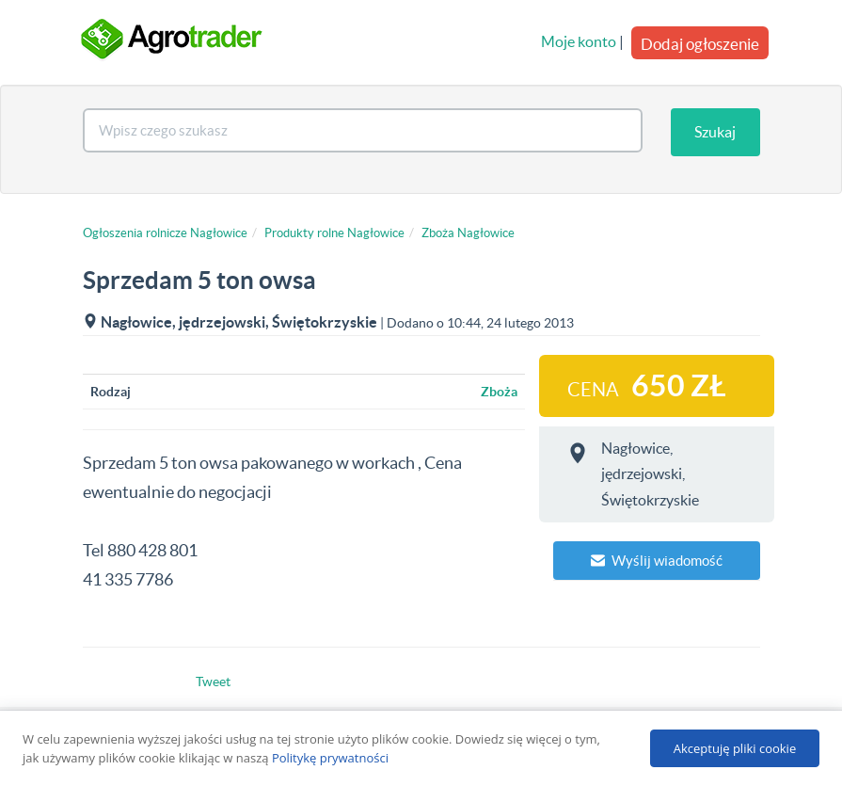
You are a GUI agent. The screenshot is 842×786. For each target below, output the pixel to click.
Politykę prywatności (330, 757)
